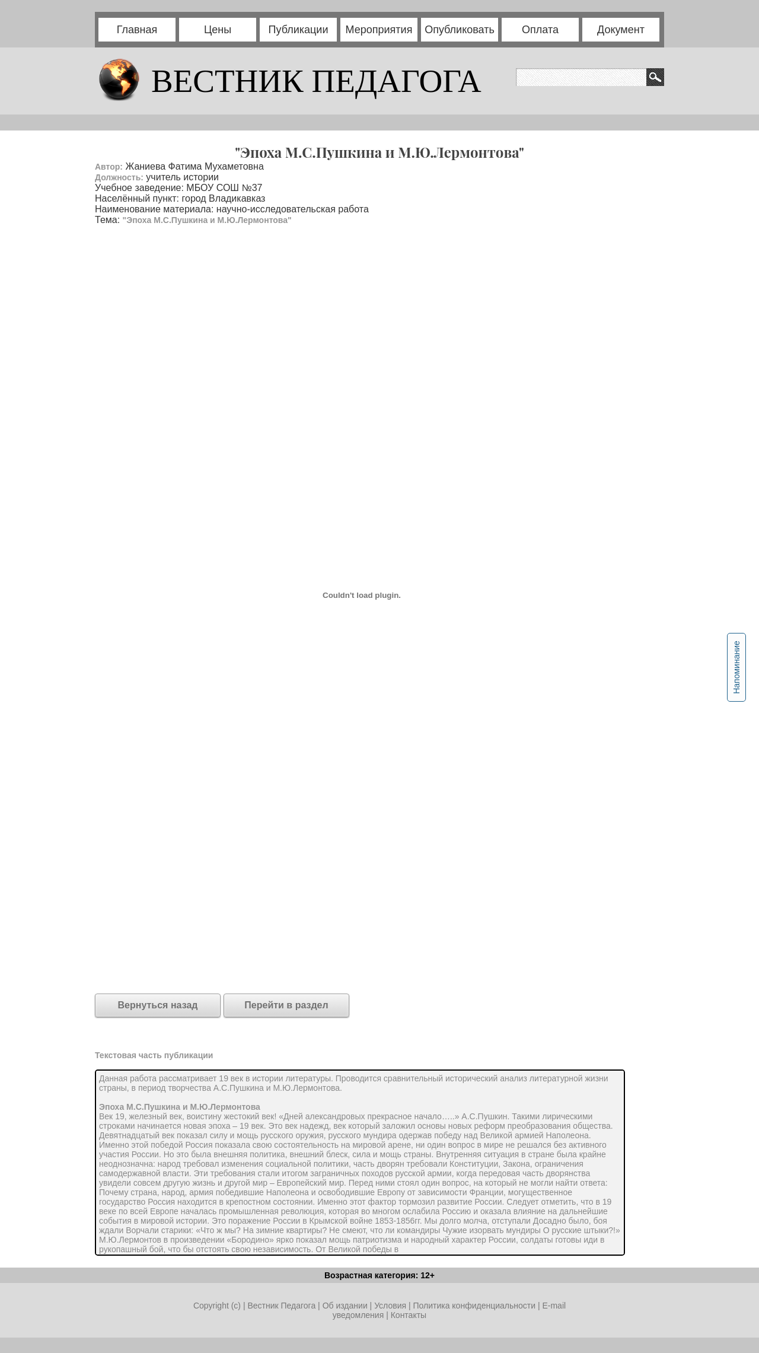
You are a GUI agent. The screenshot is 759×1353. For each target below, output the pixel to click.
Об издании (345, 1305)
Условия (391, 1305)
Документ (621, 30)
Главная (137, 30)
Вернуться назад (158, 1005)
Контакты (408, 1315)
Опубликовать (460, 30)
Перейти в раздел (286, 1005)
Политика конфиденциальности (474, 1305)
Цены (217, 30)
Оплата (540, 30)
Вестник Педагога (282, 1305)
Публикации (299, 30)
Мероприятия (379, 30)
